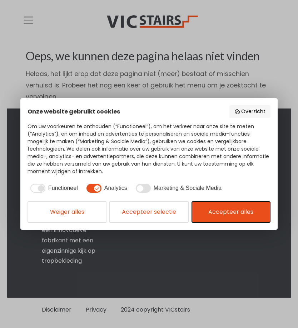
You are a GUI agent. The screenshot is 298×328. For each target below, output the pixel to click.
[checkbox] (53, 188)
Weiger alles (67, 212)
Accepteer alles (230, 212)
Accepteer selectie (149, 212)
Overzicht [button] (250, 111)
